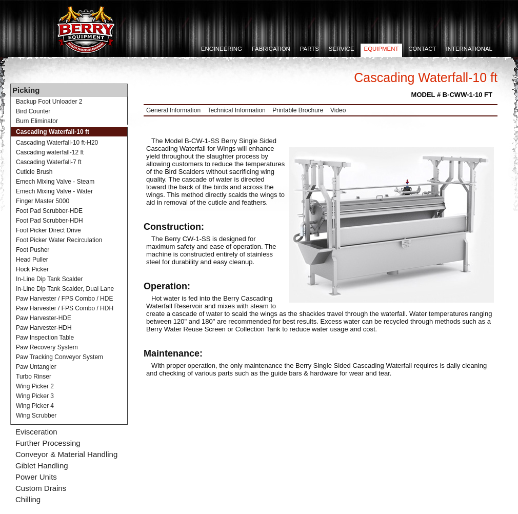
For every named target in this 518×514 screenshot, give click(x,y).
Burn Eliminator (37, 121)
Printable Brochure (297, 110)
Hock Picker (32, 269)
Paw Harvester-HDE (43, 318)
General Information (173, 110)
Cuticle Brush (34, 171)
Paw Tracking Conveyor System (59, 357)
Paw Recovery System (47, 347)
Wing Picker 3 (35, 396)
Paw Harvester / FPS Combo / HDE (64, 298)
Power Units (36, 476)
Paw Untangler (36, 366)
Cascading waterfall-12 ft (50, 152)
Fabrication (271, 49)
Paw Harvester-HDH (44, 327)
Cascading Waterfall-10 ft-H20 (57, 142)
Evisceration (36, 431)
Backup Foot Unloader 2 (49, 101)
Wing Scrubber (36, 415)
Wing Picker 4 (35, 405)
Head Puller (32, 259)
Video (338, 110)
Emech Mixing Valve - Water (54, 191)
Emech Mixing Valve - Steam (55, 181)
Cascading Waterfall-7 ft (49, 162)
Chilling (28, 499)
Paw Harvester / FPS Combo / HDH (64, 308)
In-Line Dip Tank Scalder (49, 279)
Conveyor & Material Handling (66, 454)
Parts (309, 49)
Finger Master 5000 (42, 201)
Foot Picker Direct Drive (48, 230)
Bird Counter (33, 111)
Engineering (221, 49)
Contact (422, 49)
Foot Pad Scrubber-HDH (49, 220)
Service (341, 49)
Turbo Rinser (33, 376)
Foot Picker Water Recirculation (59, 240)
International (469, 49)
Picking (25, 90)
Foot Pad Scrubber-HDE (49, 210)
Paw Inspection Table (45, 337)
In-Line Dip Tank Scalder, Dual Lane (65, 288)
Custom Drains (40, 488)
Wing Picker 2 (35, 386)
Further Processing (48, 443)
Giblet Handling (41, 465)
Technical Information (236, 110)
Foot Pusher (32, 249)
